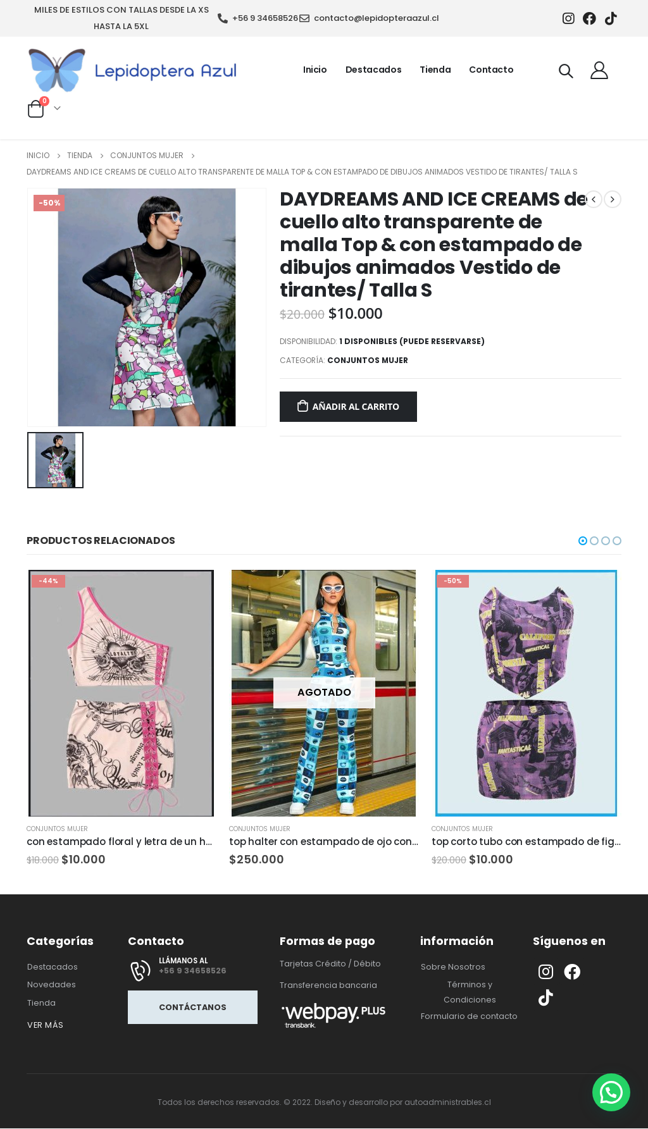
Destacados (374, 69)
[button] (583, 540)
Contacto (491, 69)
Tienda (435, 69)
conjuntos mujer (367, 360)
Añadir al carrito (356, 406)
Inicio (315, 69)
